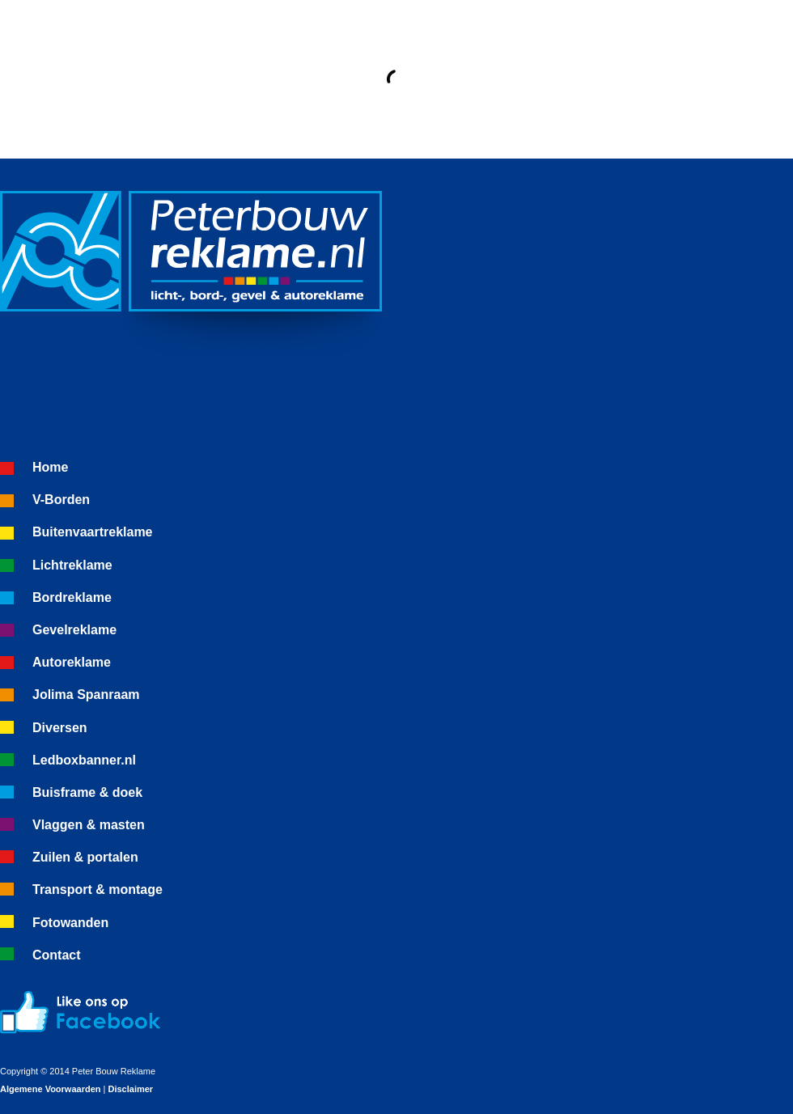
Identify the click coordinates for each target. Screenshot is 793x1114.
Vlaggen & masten (88, 825)
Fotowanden (70, 923)
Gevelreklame (74, 630)
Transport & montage (97, 889)
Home (50, 467)
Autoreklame (71, 662)
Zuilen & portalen (85, 857)
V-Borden (61, 499)
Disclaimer (130, 1089)
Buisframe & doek (87, 792)
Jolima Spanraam (86, 694)
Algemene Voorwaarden (50, 1089)
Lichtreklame (72, 565)
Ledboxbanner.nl (84, 760)
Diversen (59, 728)
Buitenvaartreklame (92, 532)
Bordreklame (72, 597)
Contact (56, 955)
